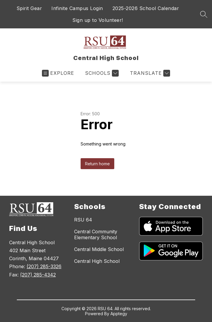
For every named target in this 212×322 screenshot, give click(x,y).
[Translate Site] (149, 73)
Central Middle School (99, 249)
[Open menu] (58, 73)
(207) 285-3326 (44, 266)
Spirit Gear (29, 8)
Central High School (97, 261)
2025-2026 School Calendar (145, 8)
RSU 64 (83, 220)
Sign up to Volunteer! (97, 20)
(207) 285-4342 (38, 275)
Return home (97, 163)
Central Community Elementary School (95, 234)
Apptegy (118, 313)
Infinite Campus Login (77, 8)
